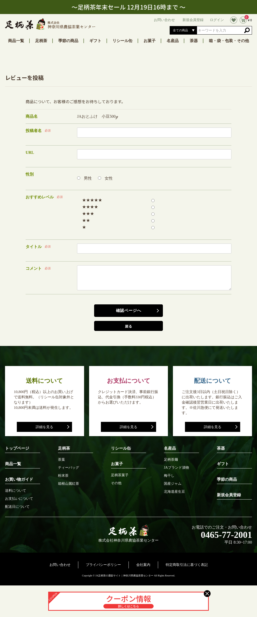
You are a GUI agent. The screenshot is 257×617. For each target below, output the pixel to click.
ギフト (95, 41)
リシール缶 (122, 41)
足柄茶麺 (171, 459)
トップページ (17, 448)
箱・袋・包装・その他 (229, 41)
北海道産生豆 (174, 491)
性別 (30, 174)
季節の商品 (68, 41)
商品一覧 (16, 41)
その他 (116, 483)
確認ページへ (128, 310)
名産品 (173, 41)
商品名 (32, 116)
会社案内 (143, 565)
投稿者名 (34, 131)
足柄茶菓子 (119, 475)
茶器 (194, 41)
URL (30, 152)
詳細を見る (44, 427)
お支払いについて (19, 499)
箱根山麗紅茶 (68, 483)
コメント (34, 268)
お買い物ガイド (19, 479)
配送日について (17, 507)
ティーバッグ (68, 467)
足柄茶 (41, 41)
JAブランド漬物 (176, 467)
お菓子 (150, 41)
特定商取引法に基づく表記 (187, 565)
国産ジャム (172, 483)
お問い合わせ (60, 565)
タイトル (34, 246)
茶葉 (61, 459)
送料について (15, 490)
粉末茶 (63, 475)
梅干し (169, 475)
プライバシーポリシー (103, 565)
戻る (128, 326)
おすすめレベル (40, 197)
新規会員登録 (229, 495)
